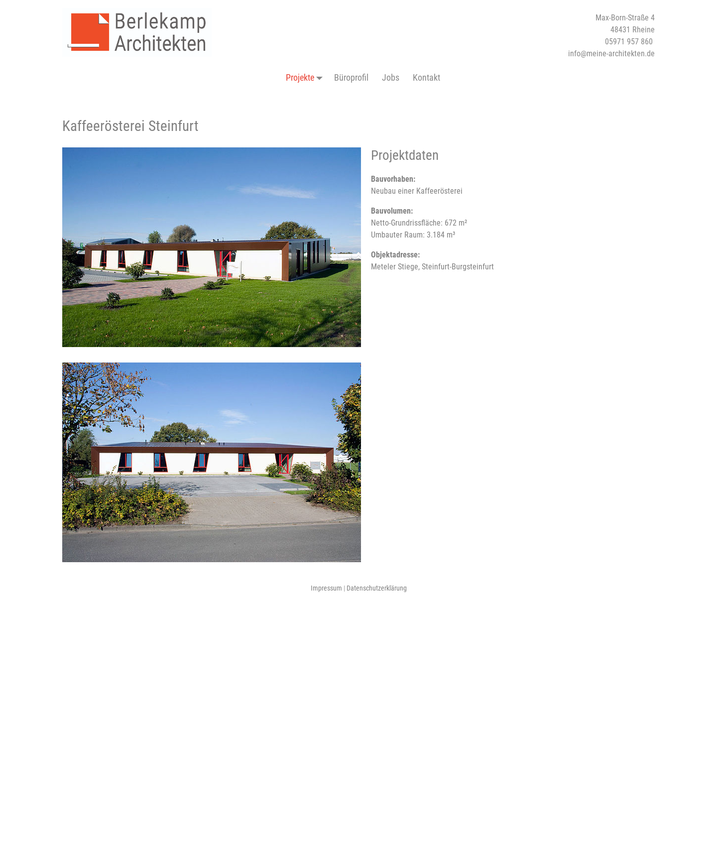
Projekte (307, 78)
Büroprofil (351, 77)
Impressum (326, 588)
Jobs (390, 77)
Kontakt (426, 77)
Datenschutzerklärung (377, 588)
